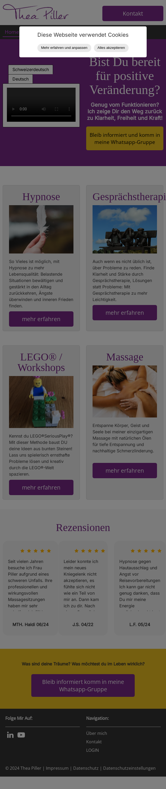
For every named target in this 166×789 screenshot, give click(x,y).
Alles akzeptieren (111, 48)
